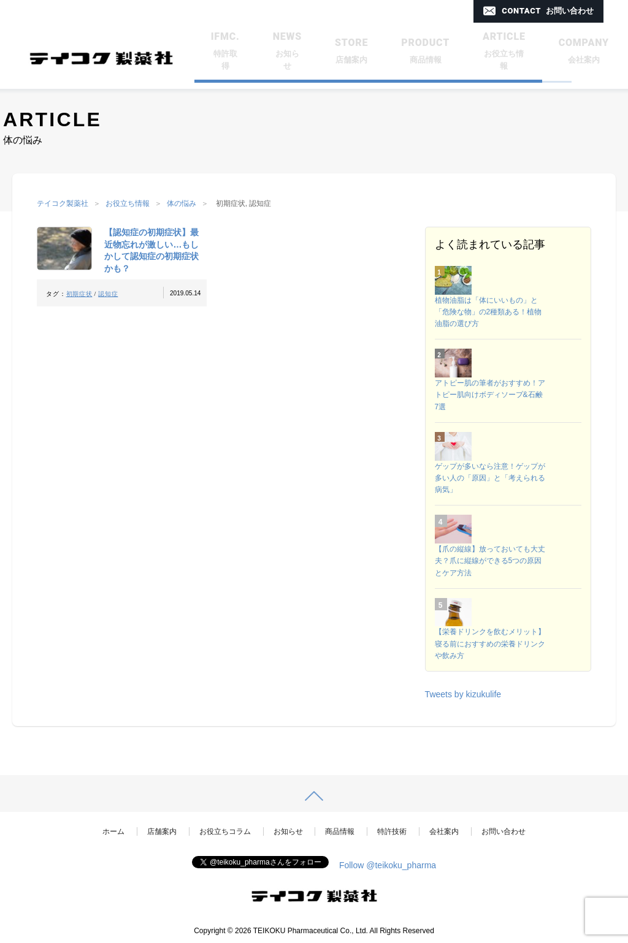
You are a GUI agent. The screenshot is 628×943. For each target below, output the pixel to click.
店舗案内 (162, 831)
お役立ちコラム (225, 831)
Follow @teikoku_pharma (387, 865)
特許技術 (392, 831)
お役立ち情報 (127, 203)
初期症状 (79, 293)
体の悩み (181, 203)
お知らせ (288, 831)
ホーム (113, 831)
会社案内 (444, 831)
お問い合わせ (503, 831)
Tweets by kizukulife (463, 694)
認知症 (108, 293)
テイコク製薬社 (62, 203)
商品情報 (339, 831)
